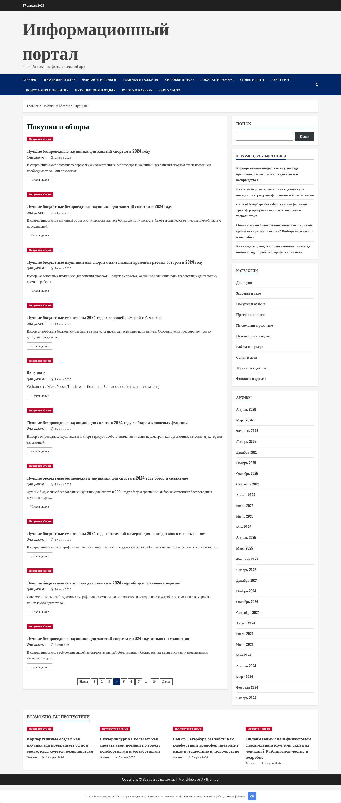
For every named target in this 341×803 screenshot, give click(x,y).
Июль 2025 (244, 505)
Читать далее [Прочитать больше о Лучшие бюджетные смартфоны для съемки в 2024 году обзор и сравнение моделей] (41, 641)
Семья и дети (252, 79)
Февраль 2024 (247, 687)
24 (155, 718)
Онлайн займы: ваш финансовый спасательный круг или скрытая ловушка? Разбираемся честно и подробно (274, 230)
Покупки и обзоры (216, 79)
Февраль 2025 (247, 558)
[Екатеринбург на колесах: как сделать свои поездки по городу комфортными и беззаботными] (134, 749)
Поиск (243, 123)
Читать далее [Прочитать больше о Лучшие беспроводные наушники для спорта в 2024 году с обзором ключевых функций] (41, 466)
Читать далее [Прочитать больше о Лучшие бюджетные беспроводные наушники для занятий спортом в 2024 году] (41, 236)
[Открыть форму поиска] (317, 85)
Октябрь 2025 (247, 473)
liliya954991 (38, 157)
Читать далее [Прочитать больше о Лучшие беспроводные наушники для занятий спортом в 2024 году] (41, 180)
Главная (30, 79)
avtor (33, 776)
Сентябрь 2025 (247, 484)
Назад (84, 718)
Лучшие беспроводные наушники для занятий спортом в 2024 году (105, 150)
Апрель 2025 (246, 537)
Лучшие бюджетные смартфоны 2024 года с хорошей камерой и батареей (113, 324)
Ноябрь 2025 (246, 462)
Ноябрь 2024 (246, 590)
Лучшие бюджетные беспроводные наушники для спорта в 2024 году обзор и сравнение (117, 495)
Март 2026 (244, 419)
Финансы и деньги (99, 79)
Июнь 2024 (244, 644)
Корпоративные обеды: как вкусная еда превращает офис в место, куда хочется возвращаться (267, 173)
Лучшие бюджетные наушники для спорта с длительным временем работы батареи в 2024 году (115, 265)
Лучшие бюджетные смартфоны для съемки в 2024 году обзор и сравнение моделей (125, 611)
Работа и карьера (137, 90)
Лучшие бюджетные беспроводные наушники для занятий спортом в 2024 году (119, 206)
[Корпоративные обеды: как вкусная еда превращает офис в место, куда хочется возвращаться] (61, 749)
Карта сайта (170, 90)
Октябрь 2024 (247, 601)
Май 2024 (243, 654)
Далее (166, 718)
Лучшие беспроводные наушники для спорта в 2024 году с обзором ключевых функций (118, 432)
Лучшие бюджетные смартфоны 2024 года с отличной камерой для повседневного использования (123, 558)
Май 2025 (243, 526)
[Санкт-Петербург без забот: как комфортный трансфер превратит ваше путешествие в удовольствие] (207, 749)
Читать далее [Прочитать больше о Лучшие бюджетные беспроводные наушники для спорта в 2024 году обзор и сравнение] (41, 529)
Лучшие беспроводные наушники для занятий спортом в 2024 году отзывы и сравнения (117, 670)
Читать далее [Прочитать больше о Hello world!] (41, 404)
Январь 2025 (246, 569)
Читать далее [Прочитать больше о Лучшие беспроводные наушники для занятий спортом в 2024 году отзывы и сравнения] (41, 704)
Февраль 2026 (247, 430)
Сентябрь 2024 (247, 612)
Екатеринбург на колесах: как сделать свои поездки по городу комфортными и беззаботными (134, 764)
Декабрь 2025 (246, 452)
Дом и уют (279, 79)
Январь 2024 (246, 697)
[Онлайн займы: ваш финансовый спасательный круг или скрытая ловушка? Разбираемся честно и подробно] (280, 749)
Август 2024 (245, 623)
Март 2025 (244, 548)
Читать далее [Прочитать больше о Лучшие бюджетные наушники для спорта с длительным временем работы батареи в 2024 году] (41, 299)
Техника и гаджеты (140, 79)
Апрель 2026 (246, 409)
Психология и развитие (47, 90)
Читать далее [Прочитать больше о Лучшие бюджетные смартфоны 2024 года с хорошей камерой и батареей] (41, 354)
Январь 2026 (246, 441)
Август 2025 (245, 494)
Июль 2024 (244, 633)
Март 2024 (244, 676)
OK (252, 796)
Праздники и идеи (60, 79)
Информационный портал (96, 40)
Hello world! (40, 379)
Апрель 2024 (246, 665)
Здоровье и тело (179, 79)
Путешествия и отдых (95, 90)
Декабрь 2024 (246, 580)
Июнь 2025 (244, 516)
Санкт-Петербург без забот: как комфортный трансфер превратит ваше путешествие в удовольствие (271, 209)
